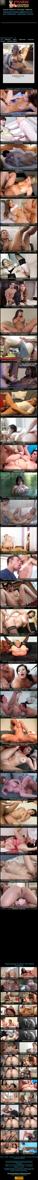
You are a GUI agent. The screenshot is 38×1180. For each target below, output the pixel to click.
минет (15, 39)
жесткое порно (12, 41)
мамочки (7, 39)
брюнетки (22, 39)
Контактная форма (13, 1173)
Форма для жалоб (25, 1173)
